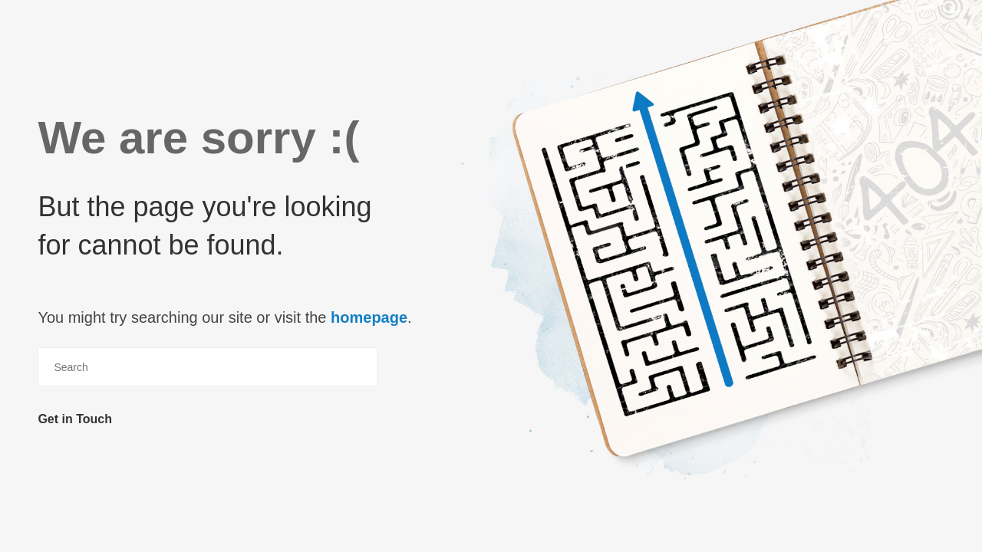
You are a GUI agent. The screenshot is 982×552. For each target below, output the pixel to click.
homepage (369, 317)
